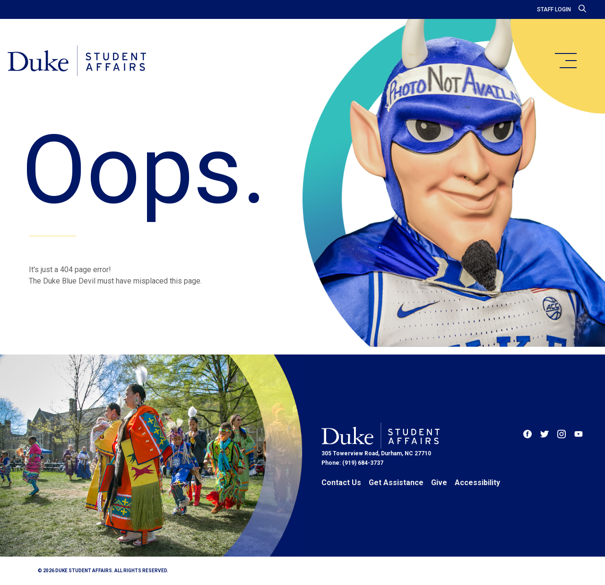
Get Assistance (396, 482)
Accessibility (477, 482)
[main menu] (565, 60)
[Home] (77, 61)
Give (439, 482)
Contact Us (341, 482)
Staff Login (554, 9)
